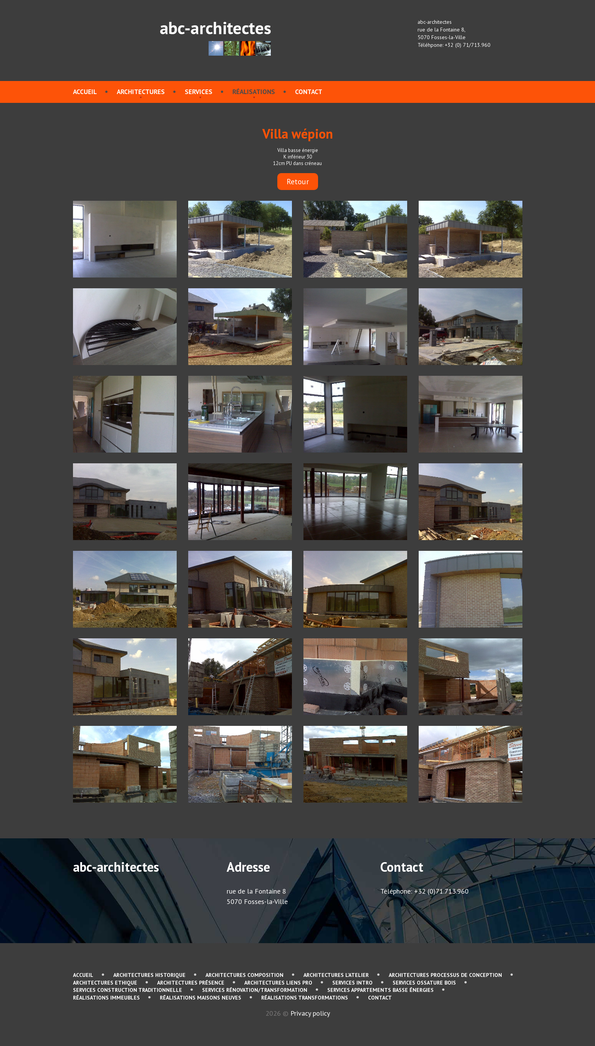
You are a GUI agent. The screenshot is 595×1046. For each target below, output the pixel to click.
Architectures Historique (149, 975)
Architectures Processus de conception (445, 975)
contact (308, 92)
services (198, 92)
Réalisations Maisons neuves (200, 997)
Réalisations (253, 92)
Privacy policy (310, 1013)
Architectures (141, 92)
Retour (298, 182)
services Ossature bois (424, 982)
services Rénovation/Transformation (254, 990)
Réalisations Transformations (304, 997)
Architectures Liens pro (278, 982)
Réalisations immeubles (106, 997)
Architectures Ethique (105, 982)
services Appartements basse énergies (380, 990)
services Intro (352, 982)
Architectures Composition (244, 975)
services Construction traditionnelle (127, 990)
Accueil (85, 92)
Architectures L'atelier (336, 975)
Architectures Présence (190, 982)
